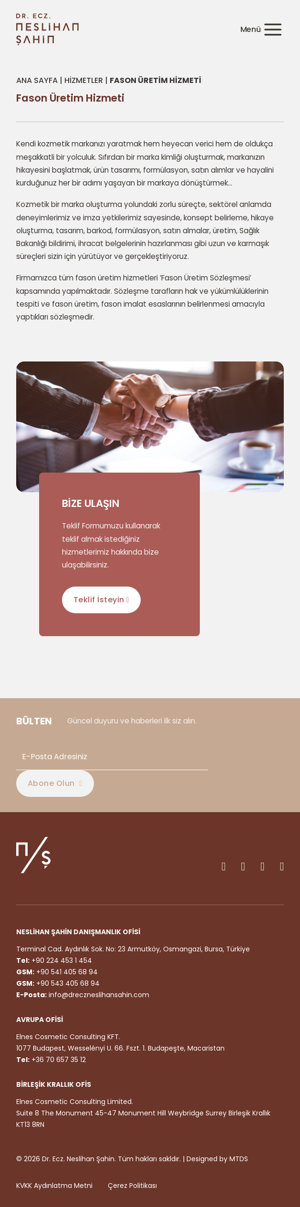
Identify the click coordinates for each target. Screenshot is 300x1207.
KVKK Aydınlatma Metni (54, 1185)
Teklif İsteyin (101, 599)
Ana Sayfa (37, 80)
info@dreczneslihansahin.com (99, 995)
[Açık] (260, 30)
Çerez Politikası (132, 1185)
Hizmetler (83, 80)
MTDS (238, 1159)
